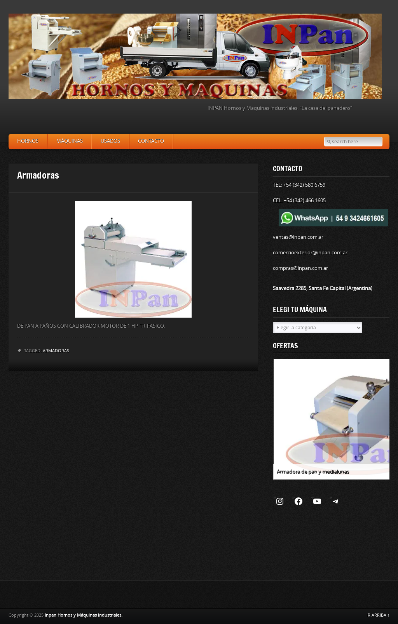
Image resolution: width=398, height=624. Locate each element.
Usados (110, 141)
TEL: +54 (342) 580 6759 (299, 185)
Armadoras (56, 350)
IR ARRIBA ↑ (378, 615)
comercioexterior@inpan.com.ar (310, 253)
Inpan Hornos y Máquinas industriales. (83, 615)
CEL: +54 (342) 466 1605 (299, 200)
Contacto (151, 141)
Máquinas (69, 141)
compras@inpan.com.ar (300, 268)
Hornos (27, 141)
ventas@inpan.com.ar (298, 237)
